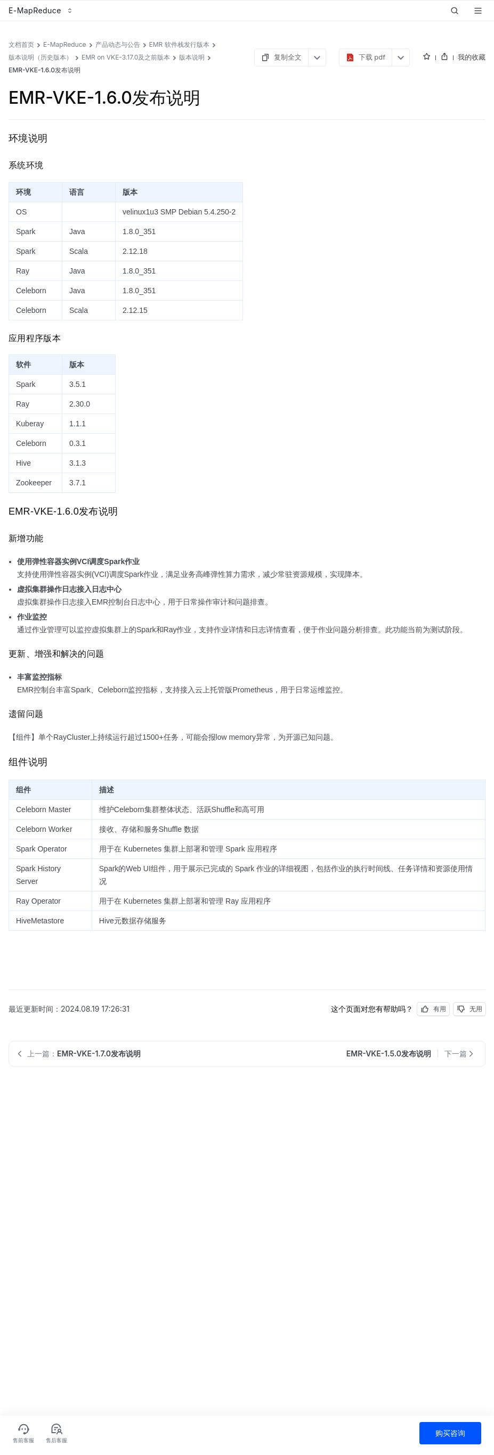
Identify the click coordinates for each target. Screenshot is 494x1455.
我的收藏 (471, 57)
